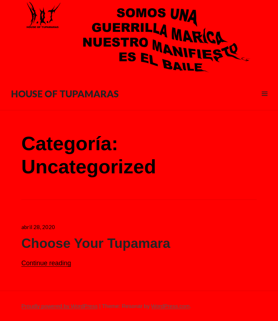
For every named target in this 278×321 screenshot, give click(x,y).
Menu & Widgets (264, 101)
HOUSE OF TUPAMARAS (65, 94)
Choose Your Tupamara (95, 243)
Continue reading (46, 263)
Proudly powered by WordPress (59, 306)
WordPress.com (170, 306)
